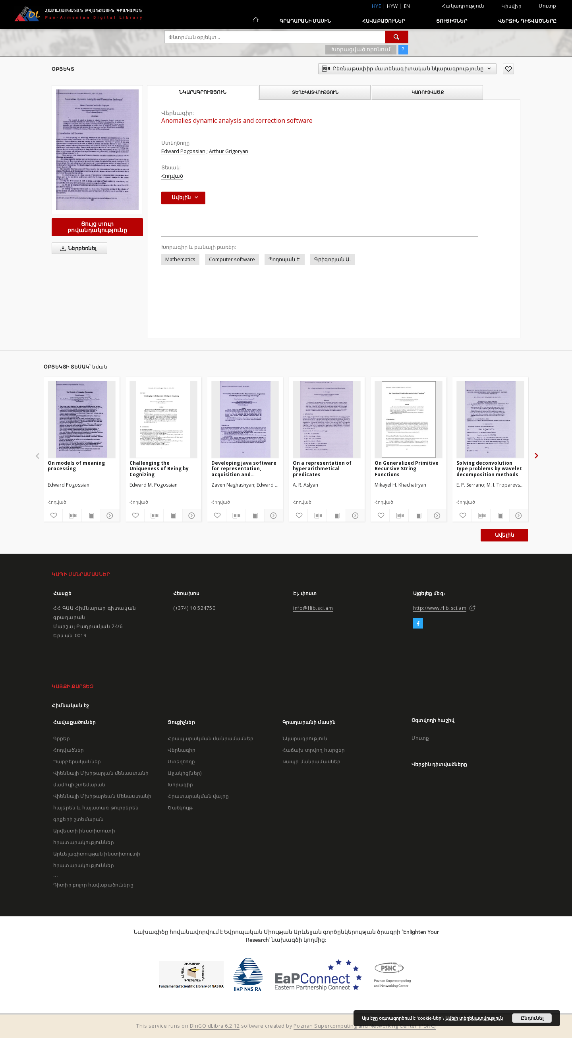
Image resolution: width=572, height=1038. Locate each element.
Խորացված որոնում (360, 49)
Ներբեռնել (77, 248)
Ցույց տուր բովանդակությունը (97, 227)
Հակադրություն (463, 5)
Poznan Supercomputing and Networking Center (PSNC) (365, 1025)
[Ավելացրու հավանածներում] (508, 69)
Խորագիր (180, 784)
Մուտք (547, 5)
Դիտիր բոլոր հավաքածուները (93, 884)
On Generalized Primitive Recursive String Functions (407, 468)
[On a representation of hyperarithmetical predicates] (326, 419)
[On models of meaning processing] (81, 419)
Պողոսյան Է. (285, 259)
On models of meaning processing (76, 466)
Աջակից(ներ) (184, 773)
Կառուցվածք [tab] (428, 92)
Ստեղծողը (181, 761)
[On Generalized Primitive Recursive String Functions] (408, 419)
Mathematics (180, 259)
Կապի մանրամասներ (311, 761)
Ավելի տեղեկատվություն (474, 1018)
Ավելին (504, 535)
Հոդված (172, 176)
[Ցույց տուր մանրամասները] (109, 515)
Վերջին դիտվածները (527, 20)
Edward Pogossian (183, 151)
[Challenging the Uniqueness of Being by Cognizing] (163, 419)
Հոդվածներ (68, 750)
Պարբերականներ (77, 761)
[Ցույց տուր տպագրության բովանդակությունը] (91, 515)
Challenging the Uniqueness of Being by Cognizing (159, 468)
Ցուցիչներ (451, 20)
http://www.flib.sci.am (439, 608)
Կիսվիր (511, 6)
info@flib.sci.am (313, 608)
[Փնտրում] (396, 37)
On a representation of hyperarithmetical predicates (322, 468)
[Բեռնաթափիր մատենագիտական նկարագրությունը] (72, 515)
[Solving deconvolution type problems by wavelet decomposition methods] (490, 419)
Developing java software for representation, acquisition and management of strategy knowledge (243, 468)
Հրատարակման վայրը (198, 796)
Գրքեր (61, 738)
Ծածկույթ (180, 807)
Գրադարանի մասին (305, 20)
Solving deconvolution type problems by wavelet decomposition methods (489, 468)
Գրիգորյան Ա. (332, 259)
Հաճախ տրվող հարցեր (313, 750)
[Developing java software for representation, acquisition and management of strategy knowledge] (245, 419)
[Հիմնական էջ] (255, 20)
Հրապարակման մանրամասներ (210, 738)
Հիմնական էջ (70, 705)
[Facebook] (418, 623)
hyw (392, 6)
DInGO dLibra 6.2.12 (215, 1025)
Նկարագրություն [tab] (202, 92)
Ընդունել (532, 1018)
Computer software (232, 259)
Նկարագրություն (304, 738)
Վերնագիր (181, 750)
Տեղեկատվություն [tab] (315, 92)
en (407, 6)
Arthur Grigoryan (228, 151)
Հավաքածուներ (383, 20)
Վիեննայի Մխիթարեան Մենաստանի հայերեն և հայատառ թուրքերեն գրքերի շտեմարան (102, 808)
